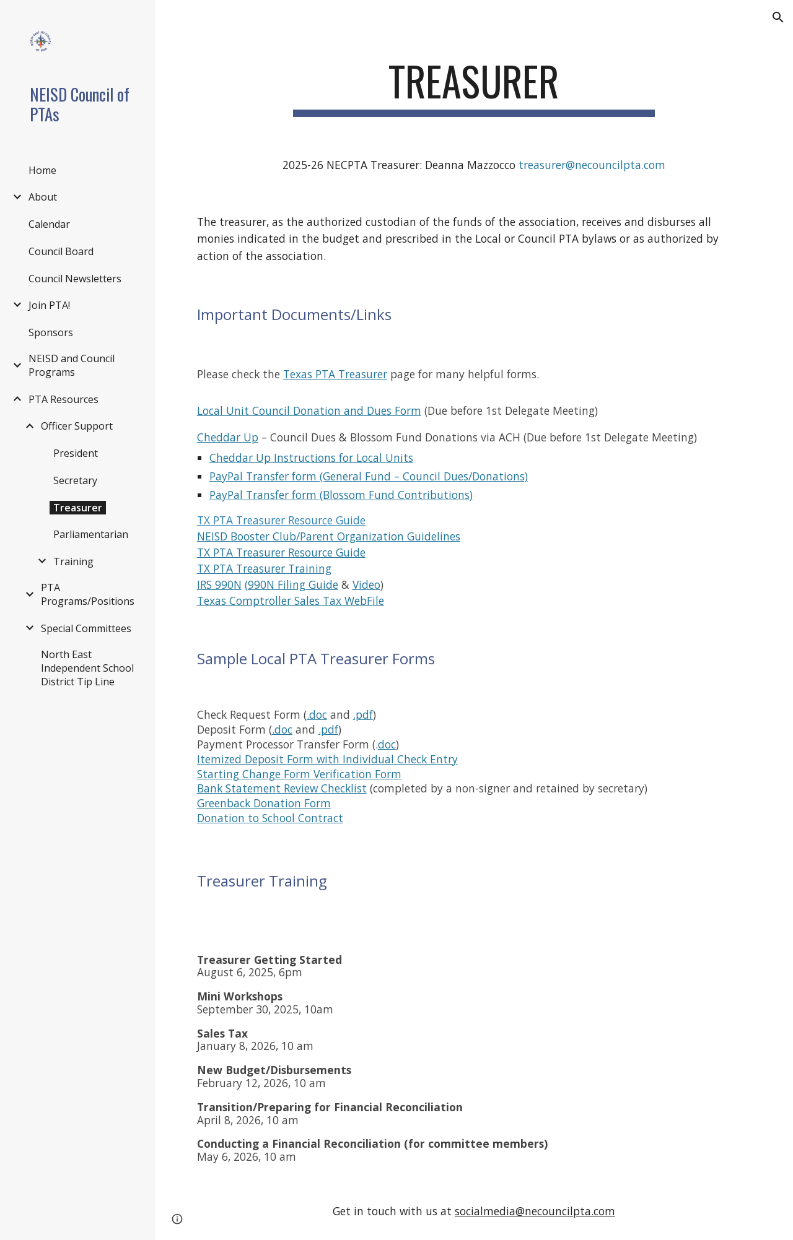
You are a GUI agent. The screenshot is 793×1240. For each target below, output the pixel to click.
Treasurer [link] (77, 507)
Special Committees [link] (86, 628)
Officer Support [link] (77, 426)
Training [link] (73, 561)
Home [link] (42, 170)
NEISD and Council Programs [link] (71, 365)
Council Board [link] (61, 251)
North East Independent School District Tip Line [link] (87, 668)
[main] (473, 87)
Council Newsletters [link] (74, 278)
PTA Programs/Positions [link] (87, 594)
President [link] (75, 453)
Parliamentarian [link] (90, 534)
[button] (778, 17)
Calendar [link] (49, 224)
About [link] (42, 197)
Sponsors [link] (50, 332)
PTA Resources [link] (63, 399)
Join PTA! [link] (49, 305)
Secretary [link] (75, 480)
